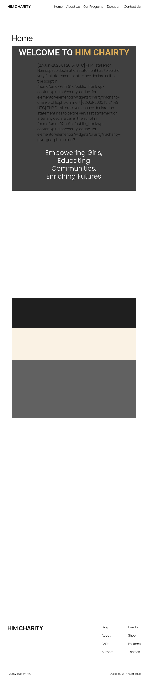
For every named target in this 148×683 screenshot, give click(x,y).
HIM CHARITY (18, 6)
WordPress (134, 673)
